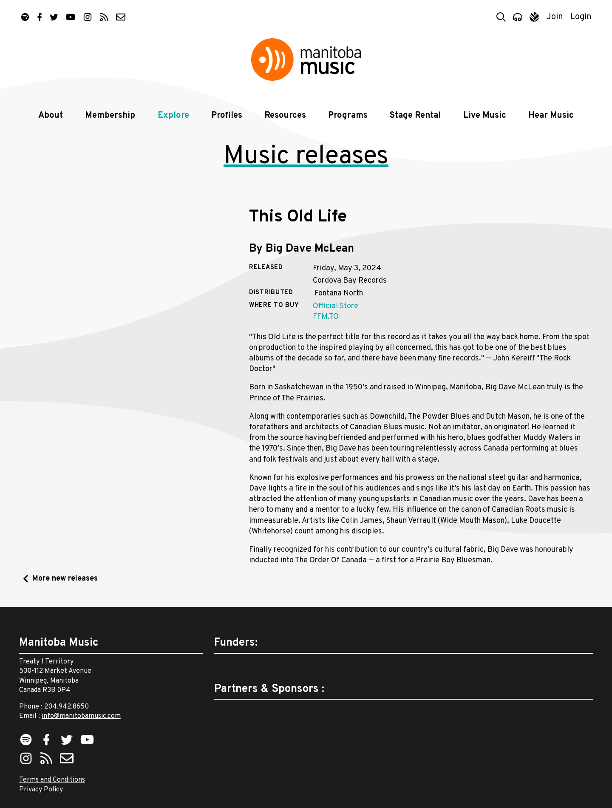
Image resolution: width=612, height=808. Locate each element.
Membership (110, 115)
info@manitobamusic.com (81, 716)
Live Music (484, 115)
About (50, 115)
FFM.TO (326, 317)
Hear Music (551, 115)
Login (581, 17)
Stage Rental (415, 115)
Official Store (335, 306)
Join (555, 17)
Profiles (226, 115)
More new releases (65, 579)
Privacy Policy (41, 789)
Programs (348, 115)
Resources (285, 115)
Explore (173, 115)
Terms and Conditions (52, 780)
